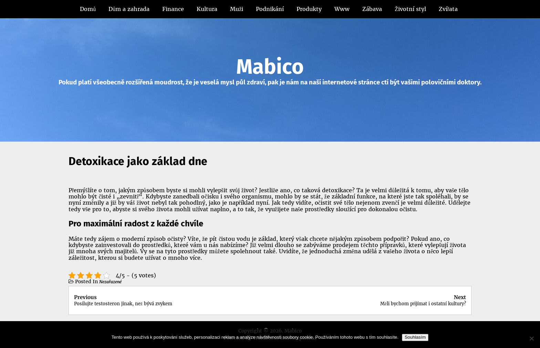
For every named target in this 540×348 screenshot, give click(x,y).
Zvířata (448, 9)
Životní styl (410, 9)
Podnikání (270, 9)
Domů (88, 9)
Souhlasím (415, 337)
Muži (236, 9)
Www (342, 9)
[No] (531, 338)
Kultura (207, 9)
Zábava (372, 9)
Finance (173, 9)
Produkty (309, 9)
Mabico (270, 66)
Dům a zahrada (128, 9)
